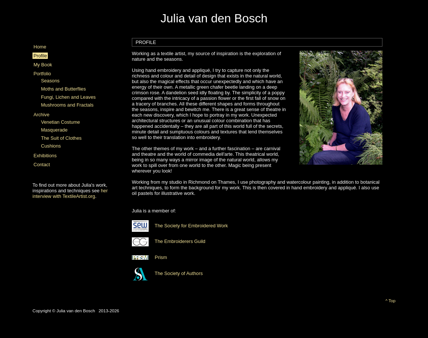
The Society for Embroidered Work (180, 225)
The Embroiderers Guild (168, 241)
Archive (42, 114)
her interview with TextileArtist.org (70, 193)
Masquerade (54, 130)
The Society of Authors (167, 273)
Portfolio (42, 73)
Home (40, 47)
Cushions (51, 146)
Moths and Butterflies (63, 89)
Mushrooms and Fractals (67, 105)
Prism (149, 257)
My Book (43, 64)
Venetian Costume (60, 122)
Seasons (50, 80)
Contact (42, 164)
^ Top (390, 300)
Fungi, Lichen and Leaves (68, 97)
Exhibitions (45, 155)
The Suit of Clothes (61, 138)
